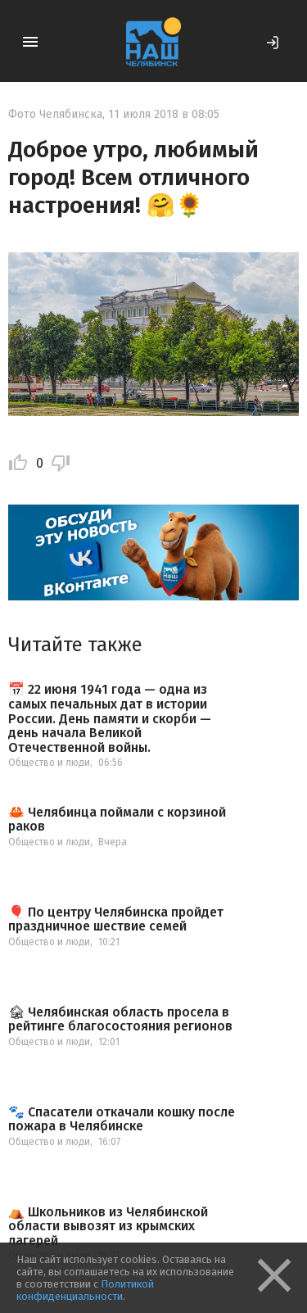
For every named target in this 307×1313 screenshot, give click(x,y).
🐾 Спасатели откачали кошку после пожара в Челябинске (121, 1119)
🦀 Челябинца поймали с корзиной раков (117, 819)
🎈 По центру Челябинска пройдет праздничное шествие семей (115, 919)
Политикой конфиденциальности (85, 1290)
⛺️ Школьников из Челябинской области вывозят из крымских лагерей (108, 1226)
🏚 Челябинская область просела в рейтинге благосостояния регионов (120, 1019)
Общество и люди (49, 762)
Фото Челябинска (55, 114)
